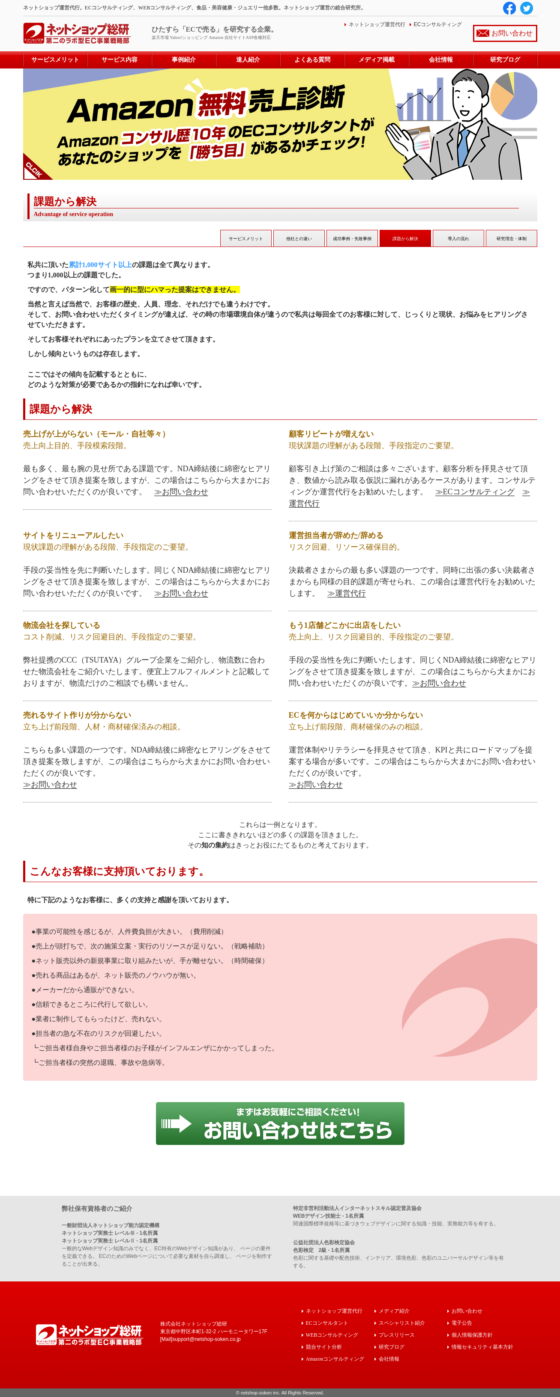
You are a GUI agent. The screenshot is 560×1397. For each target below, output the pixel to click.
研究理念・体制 (512, 238)
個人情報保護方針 (472, 1335)
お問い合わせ (512, 33)
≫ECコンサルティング (475, 491)
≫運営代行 (346, 593)
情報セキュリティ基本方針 (482, 1346)
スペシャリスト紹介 (402, 1323)
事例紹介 (184, 59)
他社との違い (299, 238)
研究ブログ (505, 59)
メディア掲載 (377, 59)
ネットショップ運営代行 (377, 24)
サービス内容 (120, 59)
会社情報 (441, 59)
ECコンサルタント (327, 1323)
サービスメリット (55, 59)
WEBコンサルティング (332, 1335)
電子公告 (462, 1323)
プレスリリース (397, 1335)
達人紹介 (248, 59)
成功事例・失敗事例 (352, 238)
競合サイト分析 (324, 1346)
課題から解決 (405, 238)
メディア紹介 (394, 1311)
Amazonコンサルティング (335, 1358)
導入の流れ (458, 238)
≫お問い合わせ (181, 491)
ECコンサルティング (438, 24)
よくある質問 (312, 59)
